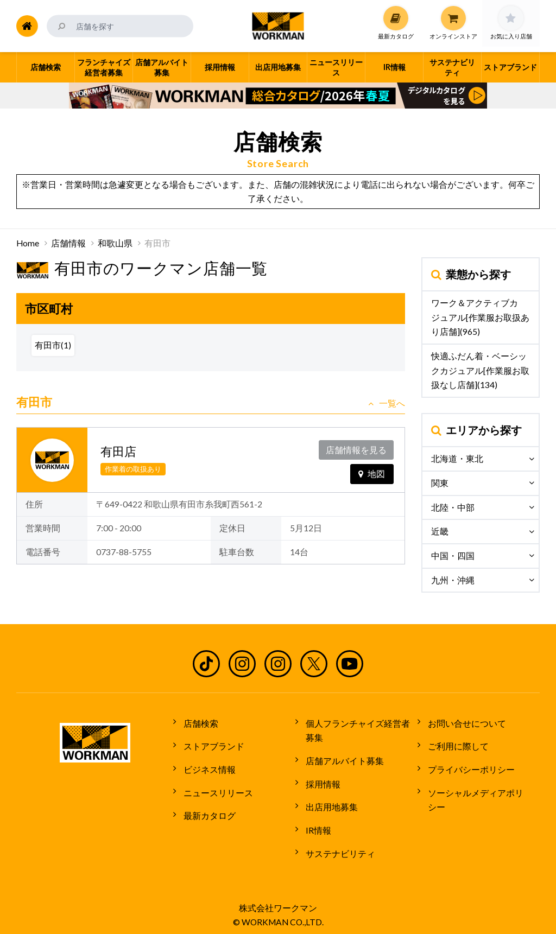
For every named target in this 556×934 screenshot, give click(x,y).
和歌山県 (115, 243)
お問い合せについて (464, 722)
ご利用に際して (455, 742)
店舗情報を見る (357, 449)
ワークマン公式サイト (278, 26)
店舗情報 (68, 243)
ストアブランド (211, 742)
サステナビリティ (337, 838)
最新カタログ (207, 803)
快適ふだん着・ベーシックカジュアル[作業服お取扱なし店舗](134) (480, 370)
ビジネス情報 (207, 762)
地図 (371, 471)
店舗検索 (198, 722)
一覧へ (386, 403)
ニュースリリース (215, 782)
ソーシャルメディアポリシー (481, 782)
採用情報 (320, 777)
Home (27, 243)
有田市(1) (53, 345)
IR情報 (315, 817)
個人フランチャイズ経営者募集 (359, 729)
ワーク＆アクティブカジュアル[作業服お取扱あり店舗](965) (480, 317)
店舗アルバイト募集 (342, 756)
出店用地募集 (329, 797)
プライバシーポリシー (468, 762)
